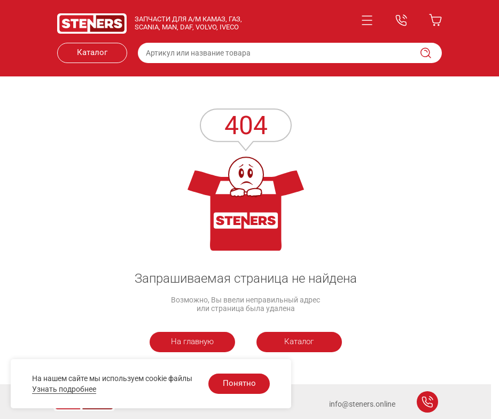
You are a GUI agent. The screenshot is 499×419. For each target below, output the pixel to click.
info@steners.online (362, 404)
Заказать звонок (427, 401)
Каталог (92, 52)
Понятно (239, 383)
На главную (192, 341)
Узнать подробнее (64, 389)
